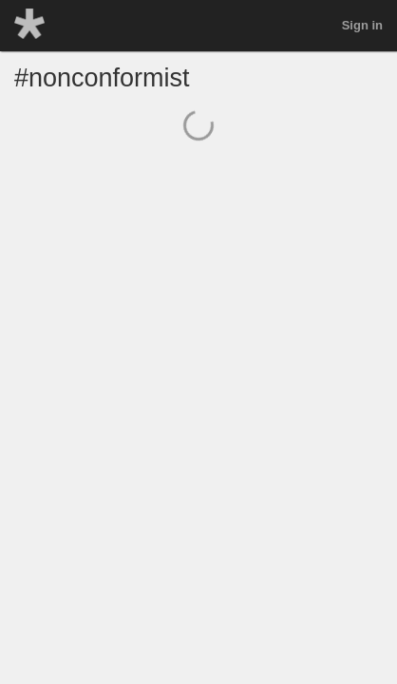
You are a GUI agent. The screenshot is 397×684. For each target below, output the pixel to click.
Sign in (362, 25)
